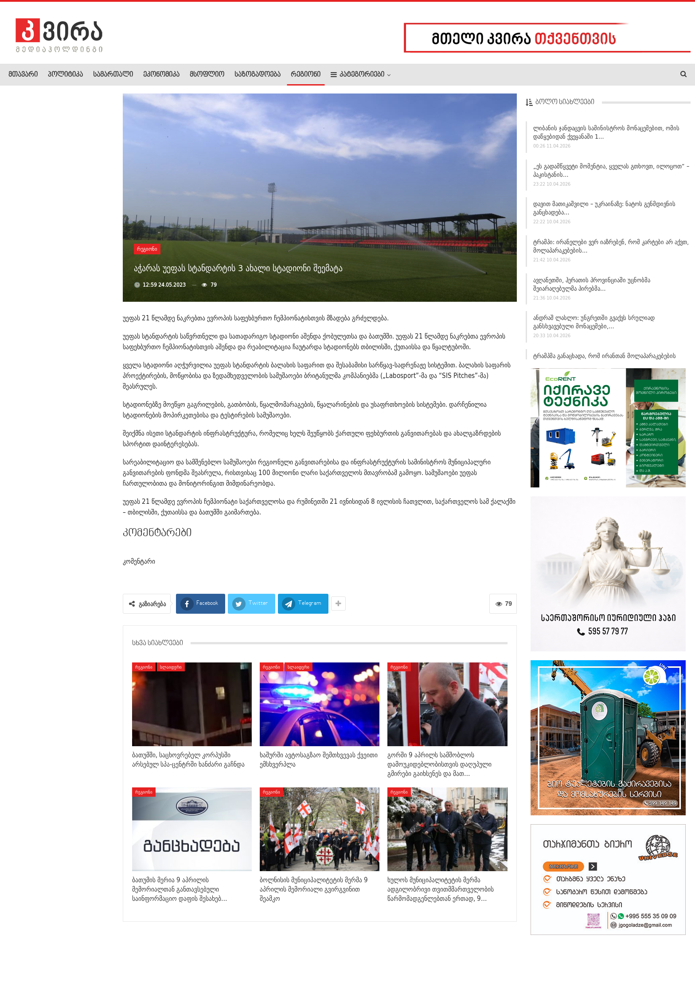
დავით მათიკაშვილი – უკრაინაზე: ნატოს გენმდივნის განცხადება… (604, 211)
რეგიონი (305, 74)
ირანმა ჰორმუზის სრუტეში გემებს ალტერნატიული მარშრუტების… (72, 534)
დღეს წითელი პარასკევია (67, 445)
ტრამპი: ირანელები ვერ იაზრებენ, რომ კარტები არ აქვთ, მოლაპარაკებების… (611, 248)
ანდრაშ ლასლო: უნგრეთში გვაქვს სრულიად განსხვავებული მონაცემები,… (594, 324)
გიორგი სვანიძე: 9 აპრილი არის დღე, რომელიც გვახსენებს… (80, 361)
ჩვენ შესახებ (23, 963)
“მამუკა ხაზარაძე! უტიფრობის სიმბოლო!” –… (72, 280)
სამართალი (113, 74)
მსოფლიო (207, 74)
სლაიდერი (171, 666)
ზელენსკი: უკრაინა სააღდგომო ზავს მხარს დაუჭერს (80, 487)
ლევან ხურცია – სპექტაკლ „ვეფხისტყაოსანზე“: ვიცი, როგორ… (75, 232)
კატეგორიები (357, 74)
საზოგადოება (257, 74)
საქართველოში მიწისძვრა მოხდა (72, 320)
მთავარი (23, 74)
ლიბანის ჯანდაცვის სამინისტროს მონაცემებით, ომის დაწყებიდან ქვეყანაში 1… (606, 134)
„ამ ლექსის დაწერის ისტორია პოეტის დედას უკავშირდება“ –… (80, 405)
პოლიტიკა (65, 74)
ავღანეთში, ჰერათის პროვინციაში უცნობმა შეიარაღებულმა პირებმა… (591, 286)
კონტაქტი (102, 963)
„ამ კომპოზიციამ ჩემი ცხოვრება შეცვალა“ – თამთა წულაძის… (78, 185)
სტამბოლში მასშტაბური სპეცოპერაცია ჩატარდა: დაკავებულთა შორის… (80, 137)
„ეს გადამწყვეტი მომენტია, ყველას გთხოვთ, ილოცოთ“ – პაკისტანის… (611, 173)
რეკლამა (65, 963)
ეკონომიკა (161, 74)
